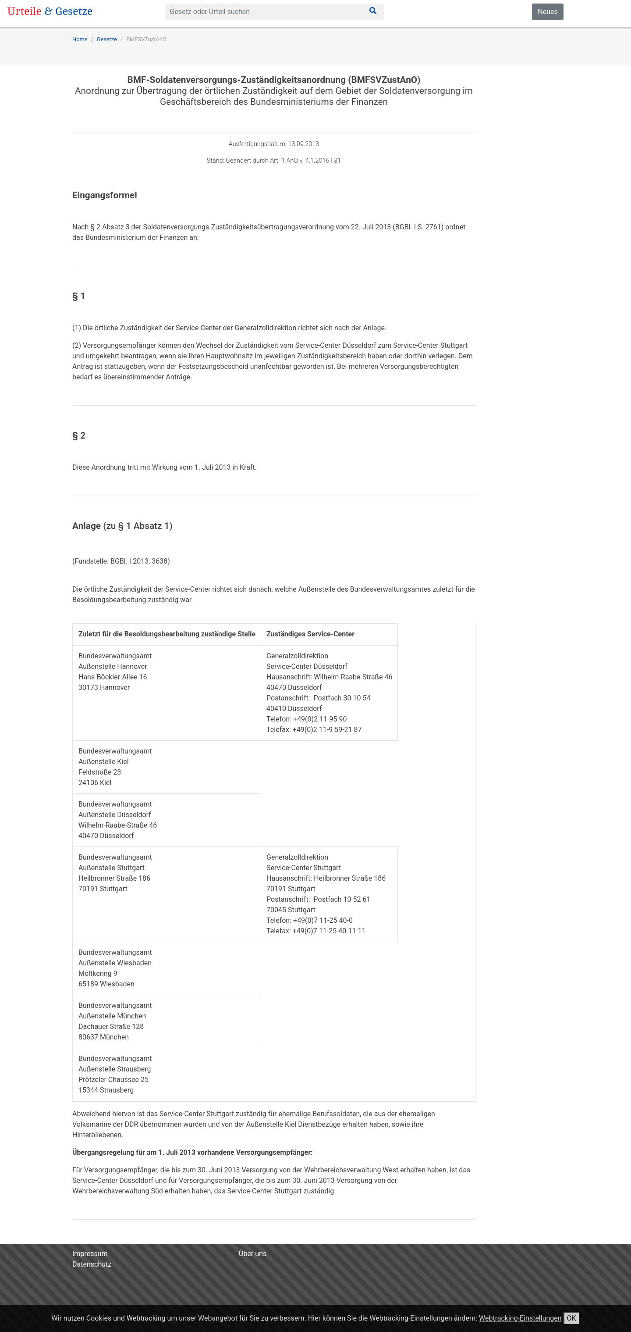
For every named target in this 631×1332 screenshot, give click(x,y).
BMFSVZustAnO (146, 39)
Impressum (90, 1254)
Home (79, 39)
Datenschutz (91, 1264)
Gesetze (107, 39)
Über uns (252, 1254)
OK (571, 1318)
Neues (547, 11)
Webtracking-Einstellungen (520, 1318)
